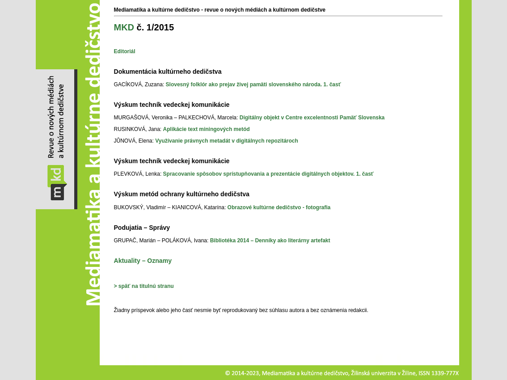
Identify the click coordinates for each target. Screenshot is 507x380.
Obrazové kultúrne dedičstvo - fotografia (279, 207)
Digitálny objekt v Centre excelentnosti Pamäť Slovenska (312, 117)
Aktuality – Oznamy (143, 260)
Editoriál (124, 51)
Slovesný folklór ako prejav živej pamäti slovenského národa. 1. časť (253, 84)
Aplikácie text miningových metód (206, 129)
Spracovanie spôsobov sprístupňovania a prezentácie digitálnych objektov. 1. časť (268, 174)
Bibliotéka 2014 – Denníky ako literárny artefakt (270, 240)
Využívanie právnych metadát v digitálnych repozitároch (226, 141)
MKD (124, 27)
